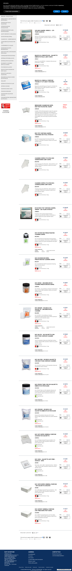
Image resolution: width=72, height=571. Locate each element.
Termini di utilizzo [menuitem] (41, 567)
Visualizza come (38, 21)
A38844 (37, 211)
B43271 (37, 261)
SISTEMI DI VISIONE (5, 86)
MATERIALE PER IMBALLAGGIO (7, 58)
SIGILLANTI (3, 80)
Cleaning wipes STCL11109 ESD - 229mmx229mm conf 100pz (45, 183)
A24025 (37, 363)
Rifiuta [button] (56, 11)
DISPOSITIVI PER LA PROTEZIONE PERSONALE (8, 52)
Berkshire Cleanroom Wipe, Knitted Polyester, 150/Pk (44, 106)
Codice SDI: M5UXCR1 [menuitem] (9, 562)
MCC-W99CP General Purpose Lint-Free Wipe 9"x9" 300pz (44, 509)
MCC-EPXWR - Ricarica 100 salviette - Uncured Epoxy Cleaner (43, 309)
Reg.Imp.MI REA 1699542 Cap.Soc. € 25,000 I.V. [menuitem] (10, 559)
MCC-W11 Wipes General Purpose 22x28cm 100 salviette (45, 435)
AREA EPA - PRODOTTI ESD (7, 16)
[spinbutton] (64, 36)
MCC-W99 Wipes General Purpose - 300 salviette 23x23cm (46, 484)
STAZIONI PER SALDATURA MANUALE (7, 94)
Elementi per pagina (25, 21)
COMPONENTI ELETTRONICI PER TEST (8, 42)
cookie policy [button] (41, 6)
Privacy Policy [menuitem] (21, 567)
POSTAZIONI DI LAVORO (6, 67)
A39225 (37, 109)
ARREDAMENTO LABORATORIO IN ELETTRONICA (8, 19)
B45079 (37, 186)
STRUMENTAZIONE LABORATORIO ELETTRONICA (8, 98)
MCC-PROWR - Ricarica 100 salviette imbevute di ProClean (45, 410)
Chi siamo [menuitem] (30, 556)
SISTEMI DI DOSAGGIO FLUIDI (7, 83)
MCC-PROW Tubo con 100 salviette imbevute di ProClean (46, 385)
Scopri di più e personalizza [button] (12, 11)
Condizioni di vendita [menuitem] (49, 567)
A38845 (37, 136)
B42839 (37, 313)
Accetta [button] (64, 11)
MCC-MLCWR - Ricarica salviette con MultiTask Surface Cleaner (45, 360)
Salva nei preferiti (25, 22)
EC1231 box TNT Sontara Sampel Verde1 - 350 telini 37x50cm (45, 208)
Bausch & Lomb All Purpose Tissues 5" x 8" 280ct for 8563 (44, 81)
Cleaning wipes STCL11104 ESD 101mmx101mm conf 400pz (44, 158)
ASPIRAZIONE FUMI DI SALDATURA (6, 23)
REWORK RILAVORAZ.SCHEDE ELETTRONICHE (8, 78)
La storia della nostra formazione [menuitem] (35, 559)
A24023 (37, 413)
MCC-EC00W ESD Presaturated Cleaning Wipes (45, 233)
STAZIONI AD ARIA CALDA (6, 88)
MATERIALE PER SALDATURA (7, 60)
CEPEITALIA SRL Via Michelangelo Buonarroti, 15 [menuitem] (11, 554)
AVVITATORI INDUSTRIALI (6, 36)
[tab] (9, 16)
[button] (67, 36)
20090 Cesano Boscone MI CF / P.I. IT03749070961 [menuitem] (10, 557)
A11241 (36, 59)
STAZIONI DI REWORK (6, 91)
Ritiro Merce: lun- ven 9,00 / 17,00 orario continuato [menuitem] (10, 564)
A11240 (36, 84)
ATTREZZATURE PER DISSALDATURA (5, 27)
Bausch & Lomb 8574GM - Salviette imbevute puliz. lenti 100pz (46, 56)
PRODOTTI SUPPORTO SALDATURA (6, 74)
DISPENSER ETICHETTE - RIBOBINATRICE (6, 48)
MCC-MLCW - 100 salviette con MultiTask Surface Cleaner (44, 335)
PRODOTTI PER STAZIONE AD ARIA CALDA (7, 70)
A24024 (37, 338)
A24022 (37, 388)
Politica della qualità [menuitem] (32, 563)
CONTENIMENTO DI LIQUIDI (7, 45)
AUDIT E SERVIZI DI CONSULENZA (8, 34)
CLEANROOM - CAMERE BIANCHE (8, 39)
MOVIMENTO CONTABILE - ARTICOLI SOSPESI (7, 64)
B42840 (37, 236)
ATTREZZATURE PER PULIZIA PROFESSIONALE (7, 31)
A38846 (37, 34)
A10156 (36, 487)
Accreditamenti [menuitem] (31, 554)
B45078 (37, 161)
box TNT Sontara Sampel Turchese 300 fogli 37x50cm (44, 134)
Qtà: (60, 36)
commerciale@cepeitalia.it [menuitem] (58, 555)
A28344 (37, 438)
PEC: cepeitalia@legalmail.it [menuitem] (11, 560)
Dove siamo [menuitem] (30, 557)
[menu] (12, 554)
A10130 (36, 463)
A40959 (37, 512)
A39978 (37, 286)
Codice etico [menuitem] (35, 567)
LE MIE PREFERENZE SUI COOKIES (64, 569)
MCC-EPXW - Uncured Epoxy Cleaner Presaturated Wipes (44, 283)
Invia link (32, 22)
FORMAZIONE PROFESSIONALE (8, 55)
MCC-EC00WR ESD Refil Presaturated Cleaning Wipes (45, 258)
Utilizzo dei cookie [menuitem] (28, 567)
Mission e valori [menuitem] (31, 561)
